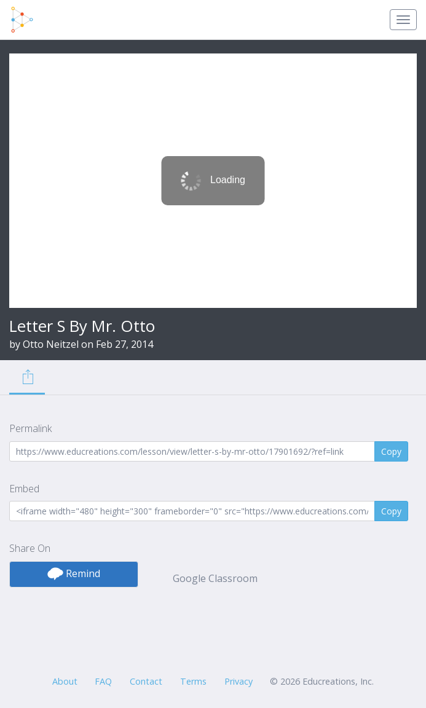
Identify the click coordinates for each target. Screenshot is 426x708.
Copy (391, 451)
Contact (146, 681)
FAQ (103, 681)
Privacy (238, 681)
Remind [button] (73, 573)
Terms (193, 681)
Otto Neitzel (51, 344)
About (64, 681)
